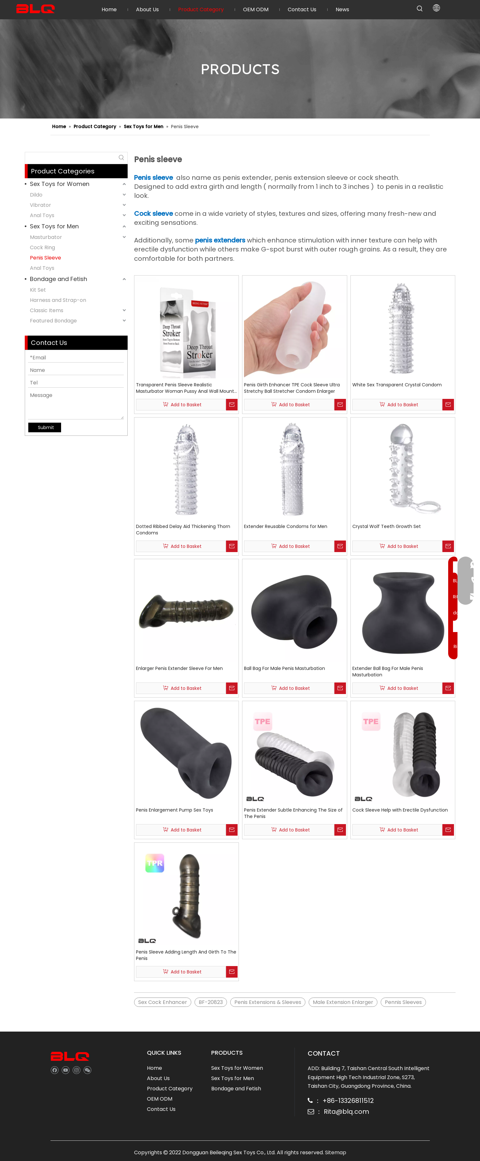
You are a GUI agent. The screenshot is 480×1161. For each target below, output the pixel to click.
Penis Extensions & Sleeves (267, 1002)
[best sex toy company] (69, 1056)
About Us (158, 1078)
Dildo (36, 194)
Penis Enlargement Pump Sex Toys (174, 810)
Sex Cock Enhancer (162, 1002)
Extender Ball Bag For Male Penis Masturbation (387, 671)
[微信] (87, 1069)
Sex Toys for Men (54, 226)
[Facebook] (54, 1069)
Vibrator (40, 205)
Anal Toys (42, 215)
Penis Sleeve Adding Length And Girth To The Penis (186, 955)
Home (154, 1068)
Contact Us (161, 1109)
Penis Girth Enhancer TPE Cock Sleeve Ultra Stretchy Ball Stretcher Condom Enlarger (292, 388)
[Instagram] (76, 1069)
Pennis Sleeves (403, 1002)
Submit (46, 427)
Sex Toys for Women (59, 184)
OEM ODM (159, 1099)
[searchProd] (70, 158)
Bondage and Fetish (58, 279)
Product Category (170, 1088)
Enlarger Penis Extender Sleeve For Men (179, 668)
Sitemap (335, 1152)
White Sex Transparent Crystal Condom (397, 385)
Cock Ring (42, 247)
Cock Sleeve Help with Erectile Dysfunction (400, 810)
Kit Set (38, 290)
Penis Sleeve (45, 257)
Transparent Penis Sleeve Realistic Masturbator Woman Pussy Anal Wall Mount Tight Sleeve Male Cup (185, 388)
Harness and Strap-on (58, 300)
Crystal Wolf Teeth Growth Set (386, 526)
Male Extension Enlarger (343, 1002)
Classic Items (46, 310)
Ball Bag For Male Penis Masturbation (284, 668)
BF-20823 (211, 1002)
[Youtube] (65, 1069)
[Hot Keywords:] (420, 8)
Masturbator (46, 237)
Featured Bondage (53, 320)
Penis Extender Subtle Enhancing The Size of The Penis (293, 813)
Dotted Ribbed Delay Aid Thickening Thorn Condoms (183, 529)
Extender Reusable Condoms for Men (285, 526)
